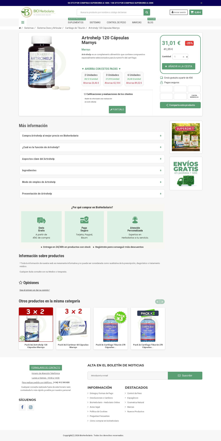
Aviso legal (95, 407)
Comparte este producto (180, 105)
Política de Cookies (98, 411)
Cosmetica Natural (135, 402)
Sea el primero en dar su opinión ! (35, 290)
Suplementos (77, 21)
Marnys (86, 49)
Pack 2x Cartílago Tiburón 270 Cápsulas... (148, 346)
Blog (151, 21)
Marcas (136, 22)
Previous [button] (157, 301)
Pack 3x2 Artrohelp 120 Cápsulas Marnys (36, 346)
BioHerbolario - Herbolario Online (105, 402)
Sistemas (95, 22)
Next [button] (162, 301)
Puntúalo (117, 109)
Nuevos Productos (135, 411)
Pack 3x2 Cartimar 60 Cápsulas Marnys (73, 346)
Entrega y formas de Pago (101, 393)
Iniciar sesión (179, 12)
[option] (36, 328)
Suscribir (185, 375)
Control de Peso (116, 22)
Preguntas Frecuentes (99, 416)
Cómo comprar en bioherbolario (104, 421)
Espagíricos (132, 398)
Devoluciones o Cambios (101, 398)
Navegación (23, 22)
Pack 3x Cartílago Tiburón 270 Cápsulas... (110, 346)
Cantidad (166, 56)
